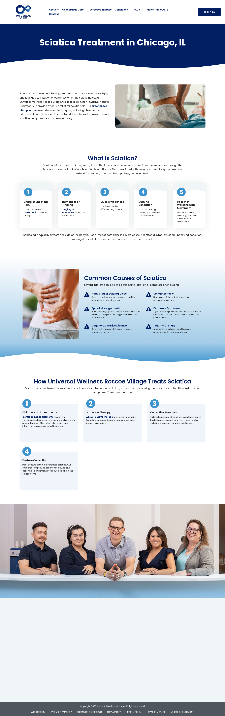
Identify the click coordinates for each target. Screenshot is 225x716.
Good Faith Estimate (182, 711)
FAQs (137, 10)
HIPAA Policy (114, 711)
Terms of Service (155, 711)
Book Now (209, 12)
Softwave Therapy (101, 10)
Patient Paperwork (157, 10)
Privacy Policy (133, 711)
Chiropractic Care (73, 10)
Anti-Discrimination (61, 711)
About (52, 10)
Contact (54, 14)
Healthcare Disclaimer (89, 711)
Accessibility (38, 711)
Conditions (121, 10)
